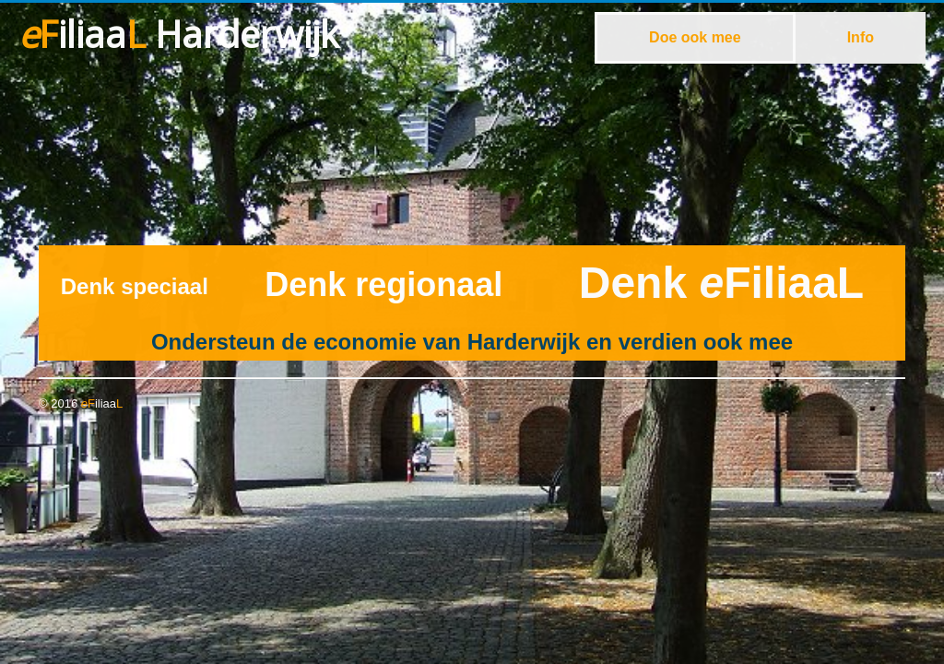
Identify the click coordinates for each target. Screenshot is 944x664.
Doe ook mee (695, 37)
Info (860, 37)
